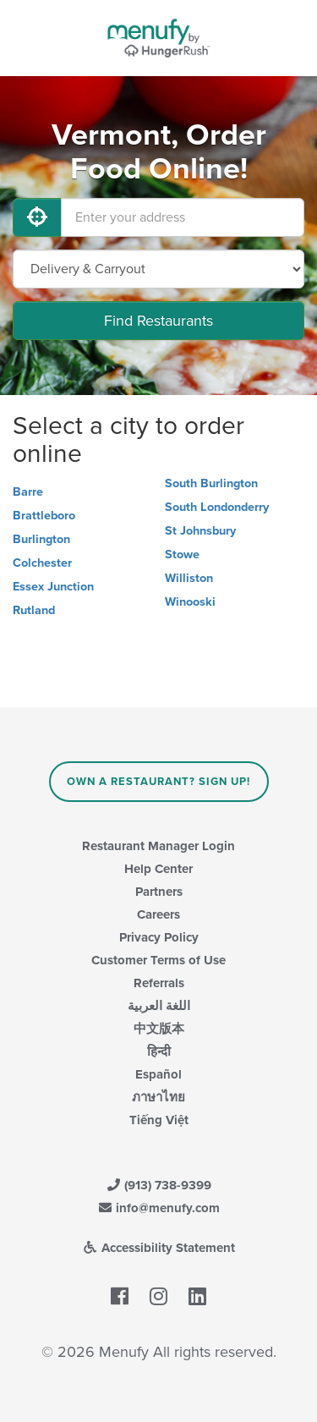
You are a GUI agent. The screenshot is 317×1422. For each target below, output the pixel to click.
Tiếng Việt (159, 1120)
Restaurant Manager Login (158, 846)
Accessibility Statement (158, 1247)
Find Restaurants (158, 320)
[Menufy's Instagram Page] (158, 1296)
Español (158, 1074)
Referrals (159, 983)
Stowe (182, 554)
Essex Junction (53, 586)
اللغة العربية (159, 1005)
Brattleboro (44, 515)
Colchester (42, 563)
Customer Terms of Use (158, 960)
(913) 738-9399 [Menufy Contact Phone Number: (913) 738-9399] (159, 1185)
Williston (189, 578)
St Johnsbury (200, 531)
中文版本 (159, 1028)
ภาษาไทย (158, 1097)
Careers (158, 914)
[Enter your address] (182, 217)
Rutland (34, 610)
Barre (28, 492)
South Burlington (211, 483)
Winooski (190, 602)
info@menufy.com (159, 1208)
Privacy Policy (159, 937)
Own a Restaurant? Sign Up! (158, 781)
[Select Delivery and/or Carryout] (158, 269)
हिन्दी (159, 1051)
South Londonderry (217, 507)
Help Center (158, 868)
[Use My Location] (37, 217)
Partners (159, 891)
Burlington (41, 539)
